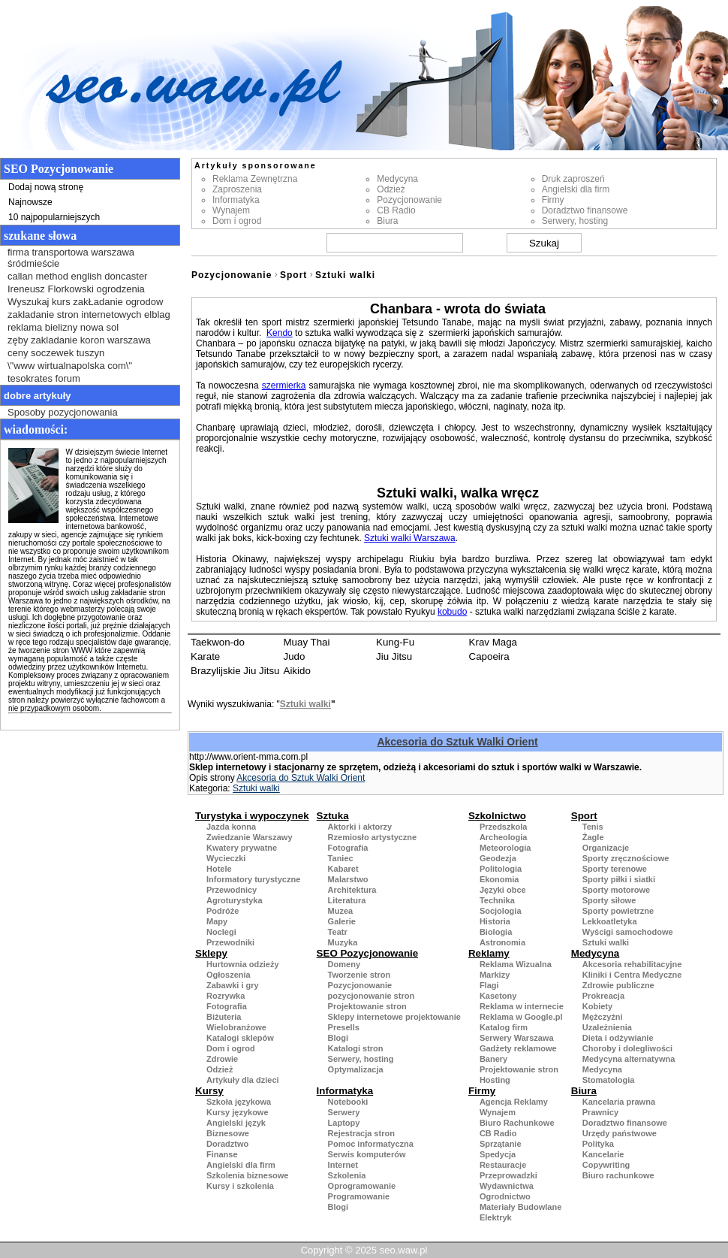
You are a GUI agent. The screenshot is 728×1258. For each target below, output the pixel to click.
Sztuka (333, 815)
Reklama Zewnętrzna (254, 179)
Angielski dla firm (576, 189)
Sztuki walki (345, 275)
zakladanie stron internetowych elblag (89, 314)
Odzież (391, 189)
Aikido (297, 670)
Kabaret (343, 868)
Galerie (342, 921)
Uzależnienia (607, 1027)
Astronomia (502, 942)
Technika (497, 900)
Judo (294, 656)
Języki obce (503, 889)
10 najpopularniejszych (54, 217)
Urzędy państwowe (619, 1133)
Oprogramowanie (362, 1185)
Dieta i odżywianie (618, 1037)
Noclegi (221, 931)
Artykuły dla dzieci (242, 1079)
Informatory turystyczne (253, 879)
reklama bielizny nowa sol (63, 327)
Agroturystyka (234, 900)
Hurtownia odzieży (242, 964)
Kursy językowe (237, 1112)
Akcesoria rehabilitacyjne (632, 964)
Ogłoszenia (228, 974)
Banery (493, 1058)
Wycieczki (225, 858)
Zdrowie (222, 1058)
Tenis (592, 826)
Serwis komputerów (367, 1154)
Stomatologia (608, 1079)
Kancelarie (603, 1154)
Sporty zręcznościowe (625, 858)
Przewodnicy (231, 889)
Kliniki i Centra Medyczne (632, 974)
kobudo (452, 611)
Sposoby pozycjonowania (63, 412)
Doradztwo (227, 1143)
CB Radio (396, 210)
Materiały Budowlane (520, 1206)
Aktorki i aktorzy (360, 826)
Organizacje (605, 847)
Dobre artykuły (37, 395)
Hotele (219, 868)
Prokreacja (603, 995)
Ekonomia (499, 879)
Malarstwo (348, 879)
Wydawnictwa (507, 1185)
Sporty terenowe (614, 868)
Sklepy (211, 953)
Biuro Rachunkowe (517, 1122)
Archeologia (504, 837)
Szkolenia (347, 1175)
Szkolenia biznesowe (247, 1175)
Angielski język (236, 1122)
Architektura (352, 889)
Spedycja (498, 1154)
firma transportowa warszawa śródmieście (71, 257)
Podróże (222, 910)
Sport (293, 275)
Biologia (496, 931)
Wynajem (231, 210)
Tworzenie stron (359, 974)
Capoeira (489, 656)
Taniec (340, 858)
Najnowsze (30, 202)
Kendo (279, 333)
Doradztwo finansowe (585, 210)
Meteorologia (505, 847)
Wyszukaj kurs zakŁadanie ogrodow (85, 301)
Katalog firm (504, 1027)
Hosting (495, 1079)
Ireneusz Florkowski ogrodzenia (76, 289)
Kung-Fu (395, 642)
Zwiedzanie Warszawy (249, 837)
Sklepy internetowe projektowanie (394, 1016)
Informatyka (236, 200)
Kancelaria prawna (618, 1101)
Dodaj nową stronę (45, 187)
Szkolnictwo (497, 815)
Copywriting (606, 1164)
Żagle (593, 837)
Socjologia (501, 910)
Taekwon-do (218, 642)
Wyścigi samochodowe (627, 931)
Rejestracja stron (361, 1133)
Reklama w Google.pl (521, 1016)
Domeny (344, 964)
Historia (495, 921)
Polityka (598, 1143)
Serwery (344, 1112)
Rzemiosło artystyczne (372, 837)
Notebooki (348, 1101)
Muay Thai (307, 642)
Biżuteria (223, 1016)
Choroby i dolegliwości (627, 1048)
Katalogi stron (356, 1048)
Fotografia (348, 847)
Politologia (501, 868)
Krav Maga (493, 642)
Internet (343, 1164)
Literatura (347, 900)
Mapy (216, 921)
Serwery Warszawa (517, 1037)
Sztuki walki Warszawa (410, 538)
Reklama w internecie (522, 1006)
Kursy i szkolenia (240, 1185)
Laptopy (344, 1122)
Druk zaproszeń (573, 179)
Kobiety (597, 1006)
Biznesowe (227, 1133)
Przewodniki (230, 942)
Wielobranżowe (236, 1027)
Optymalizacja (356, 1069)
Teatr (337, 931)
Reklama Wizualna (516, 964)
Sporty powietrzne (618, 910)
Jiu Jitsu (394, 656)
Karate (205, 656)
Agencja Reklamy (514, 1101)
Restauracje (503, 1164)
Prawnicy (600, 1112)
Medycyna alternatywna (628, 1058)
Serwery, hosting (575, 221)
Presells (343, 1027)
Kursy (209, 1090)
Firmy (553, 200)
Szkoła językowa (238, 1101)
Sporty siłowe (609, 900)
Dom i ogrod (236, 221)
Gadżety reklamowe (518, 1048)
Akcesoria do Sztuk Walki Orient (457, 742)
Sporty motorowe (616, 889)
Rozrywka (225, 995)
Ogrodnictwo (505, 1196)
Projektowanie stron (367, 1006)
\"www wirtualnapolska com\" (70, 365)
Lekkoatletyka (609, 921)
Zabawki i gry (232, 985)
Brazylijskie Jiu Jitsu (235, 670)
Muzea (340, 910)
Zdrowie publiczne (618, 985)
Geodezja (498, 858)
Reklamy (489, 953)
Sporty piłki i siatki (618, 879)
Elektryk (496, 1217)
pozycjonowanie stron (371, 995)
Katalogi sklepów (240, 1037)
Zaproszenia (237, 189)
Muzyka (343, 942)
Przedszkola (504, 826)
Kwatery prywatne (241, 847)
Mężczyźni (602, 1016)
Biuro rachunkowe (618, 1175)
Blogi (338, 1037)
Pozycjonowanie (409, 200)
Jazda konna (231, 826)
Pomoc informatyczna (371, 1143)
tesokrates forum (44, 378)
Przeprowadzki (508, 1175)
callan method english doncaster (77, 276)
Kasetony (498, 995)
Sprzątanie (501, 1143)
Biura (387, 221)
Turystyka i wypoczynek (252, 815)
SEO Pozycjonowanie (368, 953)
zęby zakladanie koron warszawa (79, 340)
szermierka (284, 385)
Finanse (222, 1154)
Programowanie (359, 1196)
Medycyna (397, 179)
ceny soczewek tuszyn (56, 352)
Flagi (489, 985)
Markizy (495, 974)
